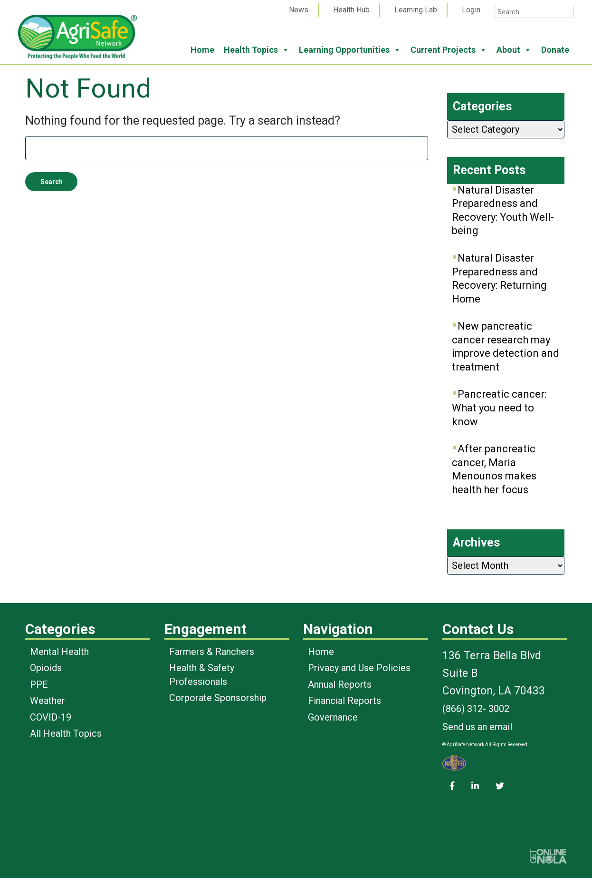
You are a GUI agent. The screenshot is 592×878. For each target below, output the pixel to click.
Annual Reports (340, 684)
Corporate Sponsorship (218, 697)
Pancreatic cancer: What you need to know (499, 407)
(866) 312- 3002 (475, 708)
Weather (47, 700)
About (514, 49)
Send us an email (477, 726)
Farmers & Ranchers (211, 651)
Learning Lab (415, 9)
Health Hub (351, 9)
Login (471, 9)
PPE (39, 684)
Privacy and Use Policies (359, 667)
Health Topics (256, 49)
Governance (333, 717)
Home (202, 50)
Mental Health (59, 651)
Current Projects (449, 49)
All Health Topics (66, 733)
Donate (555, 50)
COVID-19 (50, 717)
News (298, 9)
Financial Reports (344, 700)
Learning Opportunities (350, 49)
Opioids (46, 667)
